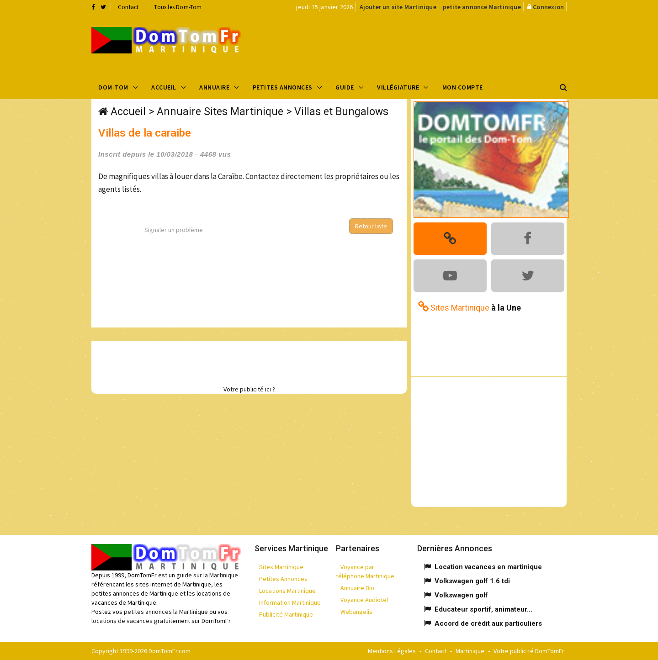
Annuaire (214, 87)
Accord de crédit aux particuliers (488, 623)
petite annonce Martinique (482, 7)
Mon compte (462, 87)
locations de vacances (122, 621)
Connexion (548, 7)
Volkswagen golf (461, 595)
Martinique (470, 651)
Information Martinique (290, 602)
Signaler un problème (173, 230)
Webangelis (356, 611)
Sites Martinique (281, 567)
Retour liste (371, 226)
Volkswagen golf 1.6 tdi (472, 581)
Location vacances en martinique (488, 567)
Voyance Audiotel (364, 600)
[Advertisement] (421, 43)
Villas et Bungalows (341, 112)
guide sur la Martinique (207, 575)
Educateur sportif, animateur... (483, 609)
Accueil (163, 87)
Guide (344, 87)
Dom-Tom (113, 87)
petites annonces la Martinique (166, 611)
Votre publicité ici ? (249, 389)
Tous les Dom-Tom (178, 7)
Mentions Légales (392, 651)
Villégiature (398, 87)
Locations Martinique (287, 590)
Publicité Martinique (286, 614)
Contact (128, 7)
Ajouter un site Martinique (398, 7)
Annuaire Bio (357, 588)
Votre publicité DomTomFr (529, 651)
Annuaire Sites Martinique (220, 112)
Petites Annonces (283, 87)
